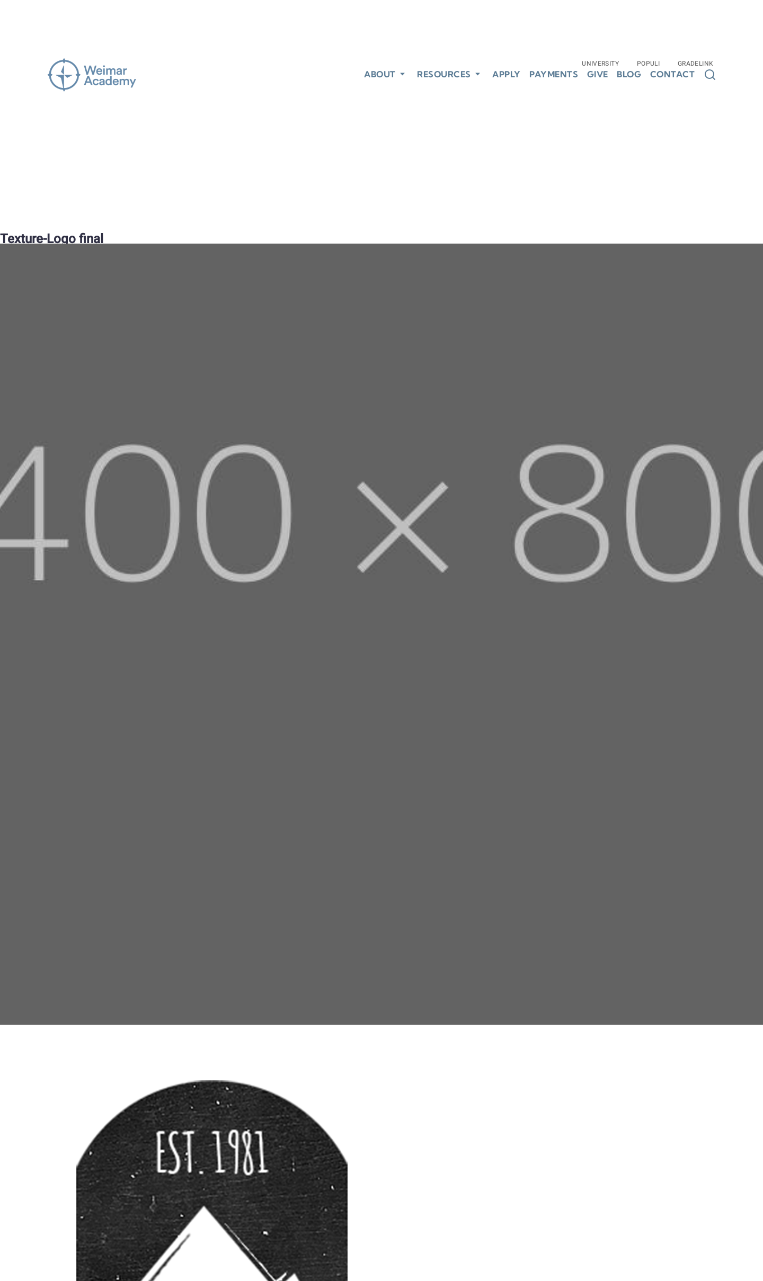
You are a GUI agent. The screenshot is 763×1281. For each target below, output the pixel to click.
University (600, 63)
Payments (553, 74)
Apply (506, 74)
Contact (672, 74)
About (380, 74)
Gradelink (695, 63)
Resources (444, 74)
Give (597, 74)
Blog (629, 74)
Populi (648, 63)
